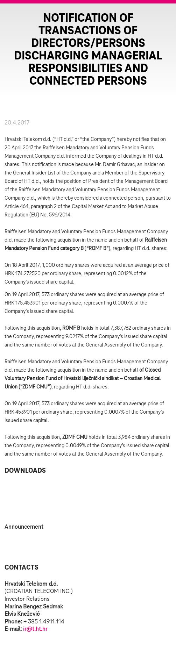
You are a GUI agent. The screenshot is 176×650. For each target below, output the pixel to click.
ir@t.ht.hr (35, 629)
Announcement (24, 527)
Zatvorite (162, 17)
